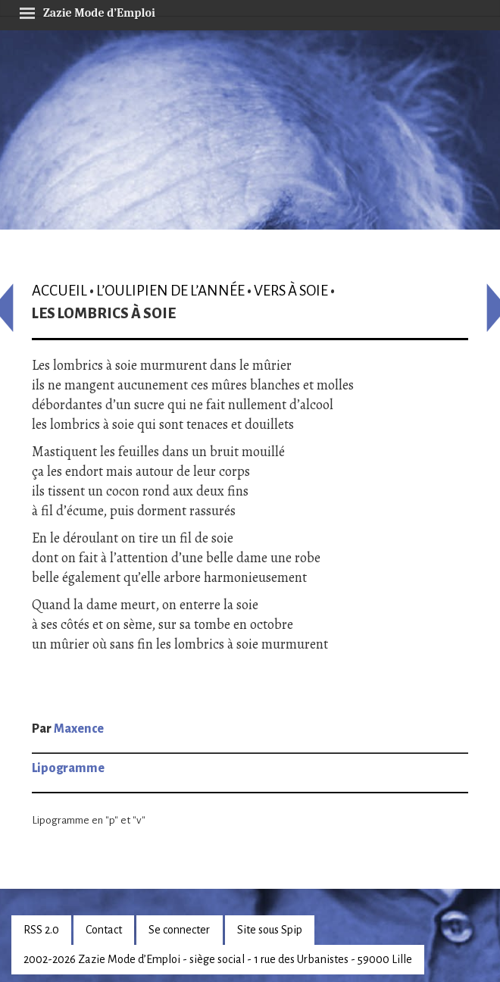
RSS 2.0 (41, 930)
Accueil (59, 291)
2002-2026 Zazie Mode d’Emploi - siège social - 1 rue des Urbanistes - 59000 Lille (217, 959)
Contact (104, 930)
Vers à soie (291, 291)
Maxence (79, 729)
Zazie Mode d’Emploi (87, 11)
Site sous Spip (269, 930)
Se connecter (179, 930)
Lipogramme (68, 768)
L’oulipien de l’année (170, 291)
